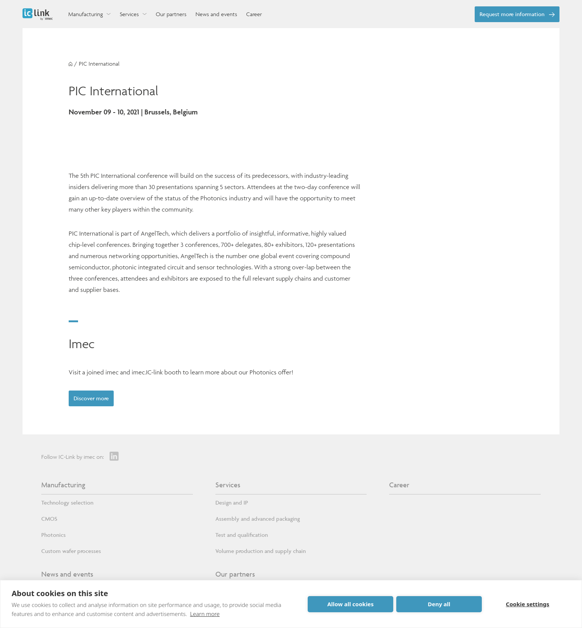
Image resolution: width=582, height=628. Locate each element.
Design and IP (231, 504)
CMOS (49, 520)
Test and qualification (241, 536)
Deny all (439, 604)
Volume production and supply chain (260, 552)
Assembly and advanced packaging (257, 520)
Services (227, 486)
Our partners (235, 575)
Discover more (94, 399)
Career (399, 486)
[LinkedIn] (114, 458)
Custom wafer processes (71, 552)
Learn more (205, 613)
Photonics (53, 536)
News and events (67, 575)
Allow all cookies (350, 604)
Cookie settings (527, 604)
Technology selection (67, 504)
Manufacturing (63, 486)
